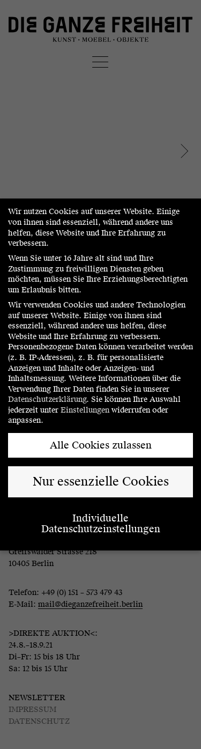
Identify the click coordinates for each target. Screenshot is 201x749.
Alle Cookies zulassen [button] (101, 445)
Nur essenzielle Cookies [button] (101, 481)
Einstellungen (85, 410)
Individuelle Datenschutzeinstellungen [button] (100, 523)
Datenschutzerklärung (47, 399)
